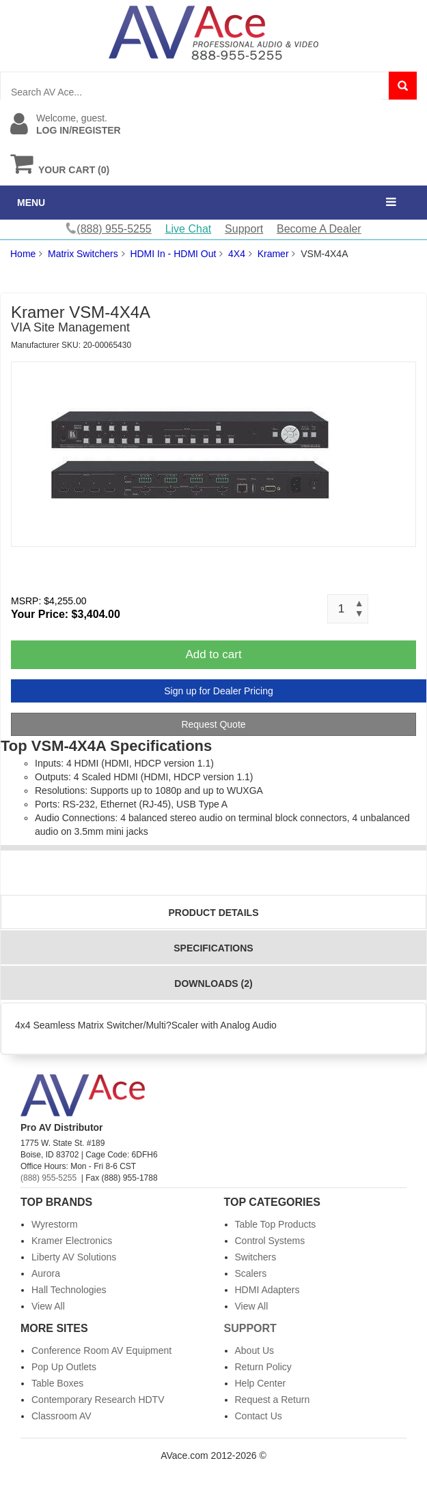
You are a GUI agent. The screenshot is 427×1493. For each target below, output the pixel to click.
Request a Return (272, 1399)
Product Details (214, 912)
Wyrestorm (54, 1224)
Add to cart (213, 654)
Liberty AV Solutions (73, 1257)
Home (23, 253)
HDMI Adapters (267, 1289)
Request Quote (213, 724)
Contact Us (258, 1415)
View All (48, 1306)
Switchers (256, 1257)
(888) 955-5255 (48, 1178)
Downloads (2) (213, 983)
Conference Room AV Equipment (101, 1350)
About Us (255, 1350)
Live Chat (188, 229)
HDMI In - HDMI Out (173, 253)
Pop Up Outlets (63, 1366)
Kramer (273, 253)
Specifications (213, 948)
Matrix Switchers (83, 253)
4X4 (236, 253)
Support (244, 229)
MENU (31, 202)
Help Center (260, 1383)
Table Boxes (57, 1383)
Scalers (251, 1273)
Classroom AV (61, 1415)
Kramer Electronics (71, 1240)
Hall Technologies (68, 1289)
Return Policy (263, 1366)
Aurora (45, 1273)
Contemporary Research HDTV (98, 1399)
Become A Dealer (319, 229)
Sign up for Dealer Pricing (218, 690)
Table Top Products (275, 1224)
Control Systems (270, 1240)
